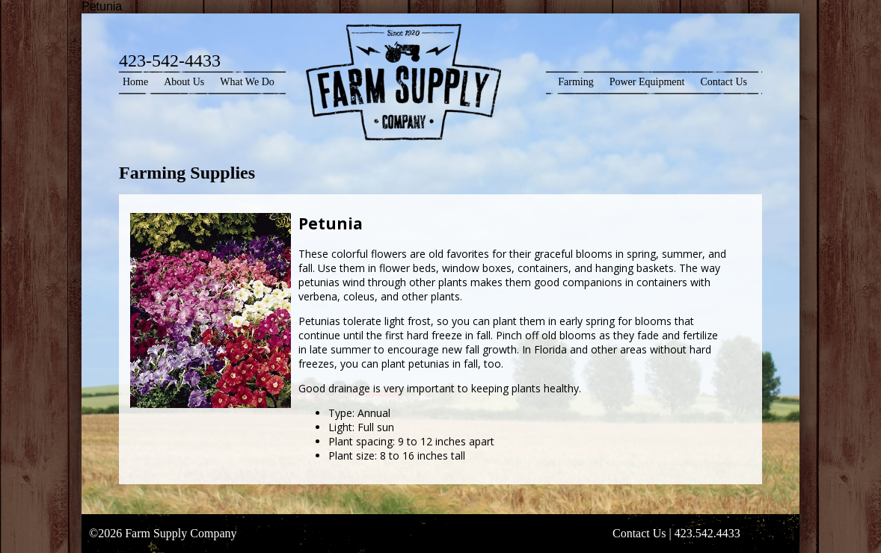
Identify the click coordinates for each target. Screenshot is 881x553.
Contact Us (723, 81)
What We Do (247, 81)
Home (135, 81)
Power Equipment (647, 81)
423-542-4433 (170, 60)
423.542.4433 (707, 533)
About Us (184, 81)
